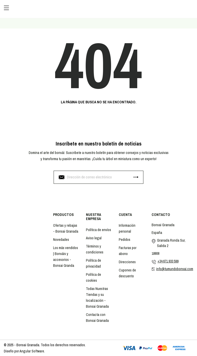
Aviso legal (94, 238)
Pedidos (124, 239)
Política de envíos (98, 229)
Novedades (61, 239)
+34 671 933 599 (168, 261)
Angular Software (31, 351)
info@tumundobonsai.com (174, 269)
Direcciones (127, 262)
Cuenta (125, 214)
